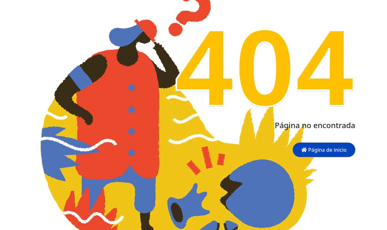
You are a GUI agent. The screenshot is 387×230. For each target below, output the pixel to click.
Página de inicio (324, 149)
